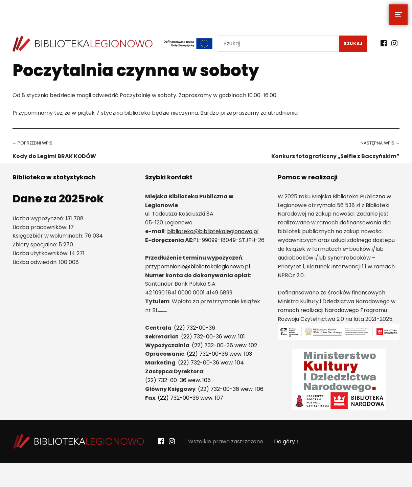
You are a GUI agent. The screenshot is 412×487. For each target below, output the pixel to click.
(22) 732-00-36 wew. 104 (211, 363)
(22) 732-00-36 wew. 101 (213, 336)
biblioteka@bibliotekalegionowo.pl (212, 231)
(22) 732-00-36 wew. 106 (231, 389)
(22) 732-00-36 (194, 328)
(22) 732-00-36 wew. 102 (224, 345)
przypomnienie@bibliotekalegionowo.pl (197, 266)
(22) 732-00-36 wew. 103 (219, 354)
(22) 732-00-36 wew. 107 (190, 398)
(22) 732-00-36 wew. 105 (178, 380)
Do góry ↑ (286, 441)
